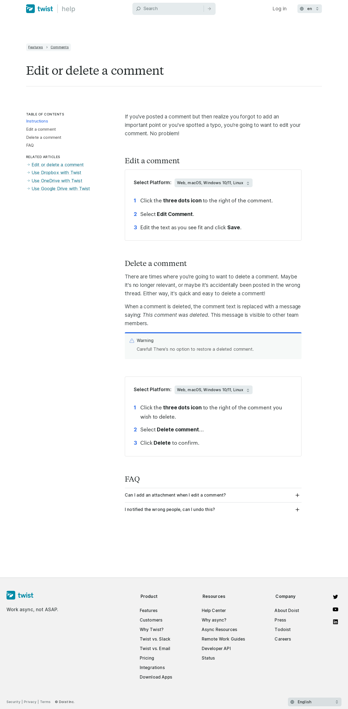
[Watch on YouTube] (335, 609)
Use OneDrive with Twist (54, 180)
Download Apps (156, 677)
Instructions (37, 121)
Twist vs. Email (155, 648)
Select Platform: (152, 182)
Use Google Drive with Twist (58, 188)
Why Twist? (152, 629)
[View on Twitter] (335, 597)
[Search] (174, 9)
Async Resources (219, 629)
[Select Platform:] (213, 183)
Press (280, 620)
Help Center (214, 610)
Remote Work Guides (223, 639)
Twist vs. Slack (155, 639)
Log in (279, 8)
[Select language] (314, 702)
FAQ (30, 145)
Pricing (147, 658)
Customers (151, 620)
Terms (45, 702)
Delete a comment (43, 137)
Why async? (214, 620)
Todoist (283, 629)
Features (35, 47)
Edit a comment (41, 129)
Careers (283, 639)
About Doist (287, 610)
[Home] (50, 8)
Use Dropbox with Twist (54, 172)
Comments (60, 47)
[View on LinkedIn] (335, 622)
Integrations (152, 667)
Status (208, 658)
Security (13, 702)
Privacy (30, 702)
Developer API (216, 648)
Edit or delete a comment (55, 164)
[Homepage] (32, 595)
